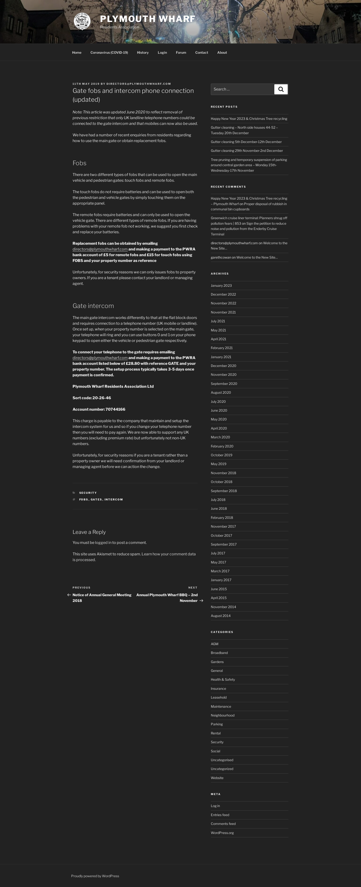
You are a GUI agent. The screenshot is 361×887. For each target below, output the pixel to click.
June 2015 (219, 589)
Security (88, 492)
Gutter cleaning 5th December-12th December (246, 142)
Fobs (84, 499)
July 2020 (218, 401)
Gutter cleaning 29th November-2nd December (247, 151)
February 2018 (222, 517)
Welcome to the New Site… (257, 257)
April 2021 (218, 339)
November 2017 (223, 526)
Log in (215, 806)
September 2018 (224, 491)
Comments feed (223, 824)
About (222, 52)
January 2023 (221, 285)
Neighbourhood (222, 715)
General (217, 671)
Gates (96, 499)
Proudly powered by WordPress (95, 876)
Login (162, 52)
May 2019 (218, 464)
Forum (181, 52)
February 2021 (222, 348)
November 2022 (223, 303)
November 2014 (223, 607)
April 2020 (219, 428)
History (143, 52)
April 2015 (219, 598)
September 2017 (224, 544)
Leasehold (219, 697)
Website (217, 778)
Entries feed (220, 815)
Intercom (114, 499)
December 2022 (223, 294)
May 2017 (218, 562)
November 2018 (223, 473)
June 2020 (219, 410)
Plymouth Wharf (148, 19)
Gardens (217, 662)
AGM (214, 644)
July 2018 (218, 500)
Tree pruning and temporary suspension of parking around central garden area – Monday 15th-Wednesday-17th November (249, 165)
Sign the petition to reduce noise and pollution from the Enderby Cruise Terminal (248, 228)
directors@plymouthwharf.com (138, 83)
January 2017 (221, 580)
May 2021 (218, 330)
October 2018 (221, 482)
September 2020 (224, 384)
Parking (217, 724)
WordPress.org (222, 833)
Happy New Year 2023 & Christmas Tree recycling (249, 119)
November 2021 (223, 312)
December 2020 (223, 366)
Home (76, 52)
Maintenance (221, 706)
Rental (216, 733)
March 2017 (220, 571)
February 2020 (222, 446)
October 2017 (221, 535)
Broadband (219, 653)
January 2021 (221, 357)
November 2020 (224, 374)
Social (215, 751)
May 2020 (219, 419)
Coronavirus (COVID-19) (109, 52)
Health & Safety (223, 679)
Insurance (218, 688)
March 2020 (220, 437)
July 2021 (218, 321)
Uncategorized (222, 769)
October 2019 (221, 455)
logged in (103, 542)
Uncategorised (222, 760)
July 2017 (218, 553)
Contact (201, 52)
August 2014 (221, 616)
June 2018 (219, 508)
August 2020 (221, 392)
